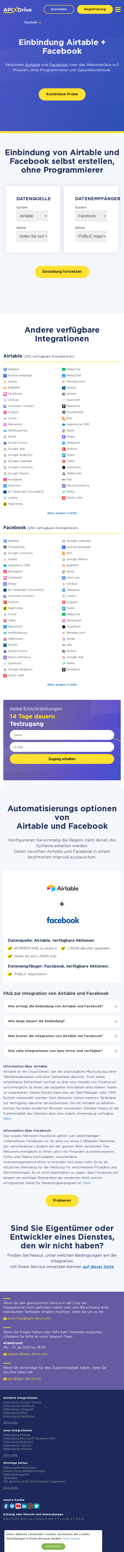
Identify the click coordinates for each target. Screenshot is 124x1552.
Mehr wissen (71, 1539)
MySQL (72, 388)
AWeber (13, 369)
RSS (69, 418)
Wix (69, 479)
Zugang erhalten (62, 759)
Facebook (59, 65)
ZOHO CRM (75, 498)
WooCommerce (78, 486)
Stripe (71, 437)
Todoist (72, 449)
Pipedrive (73, 406)
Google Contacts (20, 467)
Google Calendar (20, 461)
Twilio (71, 461)
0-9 (81, 1519)
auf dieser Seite (98, 1267)
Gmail (12, 437)
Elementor (15, 424)
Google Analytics (20, 455)
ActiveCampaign (20, 375)
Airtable (32, 65)
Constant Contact (21, 406)
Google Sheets (18, 473)
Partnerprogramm (16, 1475)
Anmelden (59, 9)
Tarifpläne (10, 1478)
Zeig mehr (10, 1423)
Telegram (73, 443)
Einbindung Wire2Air (17, 1449)
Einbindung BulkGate (18, 1442)
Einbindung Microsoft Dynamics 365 (29, 1438)
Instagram (15, 479)
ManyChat (74, 375)
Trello (70, 455)
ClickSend (15, 394)
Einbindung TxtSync (17, 1445)
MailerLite (73, 369)
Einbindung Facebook (18, 1406)
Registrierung (95, 9)
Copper (13, 412)
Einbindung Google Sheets (22, 1402)
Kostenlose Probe (62, 94)
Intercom (14, 486)
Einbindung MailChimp (19, 1416)
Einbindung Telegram (18, 1409)
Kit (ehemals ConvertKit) (26, 492)
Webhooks (74, 473)
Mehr (7, 1119)
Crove (12, 418)
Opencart (73, 400)
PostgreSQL (75, 412)
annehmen (53, 1546)
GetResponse (17, 430)
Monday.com (76, 382)
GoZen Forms (18, 443)
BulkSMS (14, 388)
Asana (12, 382)
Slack (70, 430)
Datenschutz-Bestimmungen (24, 1471)
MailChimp (15, 504)
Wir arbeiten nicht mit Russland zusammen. (34, 1482)
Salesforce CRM (78, 424)
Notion (71, 394)
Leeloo (13, 498)
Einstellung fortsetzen (62, 271)
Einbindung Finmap (17, 1435)
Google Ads (16, 449)
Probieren (62, 1200)
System (22, 207)
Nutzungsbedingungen (19, 1468)
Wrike (71, 492)
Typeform (74, 467)
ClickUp (13, 400)
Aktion (21, 228)
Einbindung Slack (15, 1413)
